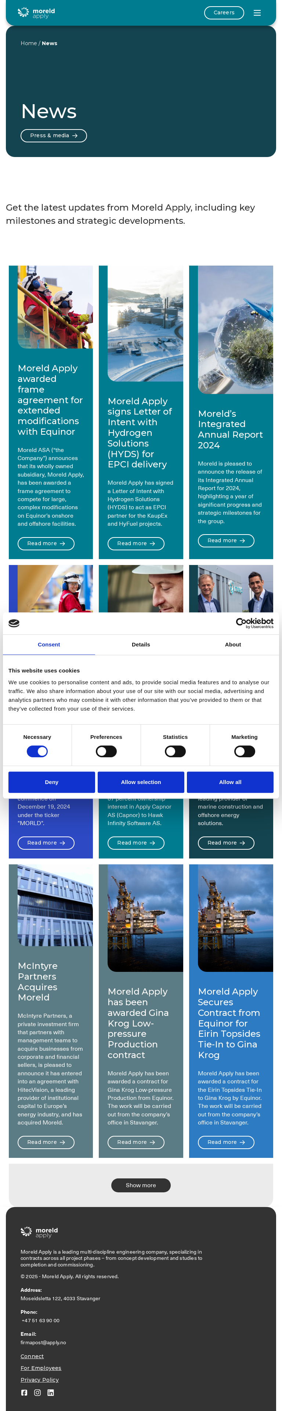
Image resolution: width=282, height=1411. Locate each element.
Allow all (230, 782)
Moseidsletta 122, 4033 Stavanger (62, 1298)
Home (29, 43)
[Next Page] (141, 1185)
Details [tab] (141, 644)
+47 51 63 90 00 (41, 1320)
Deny (51, 782)
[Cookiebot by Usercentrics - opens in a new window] (241, 623)
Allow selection (141, 782)
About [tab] (233, 644)
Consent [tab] (49, 644)
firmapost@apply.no (43, 1342)
